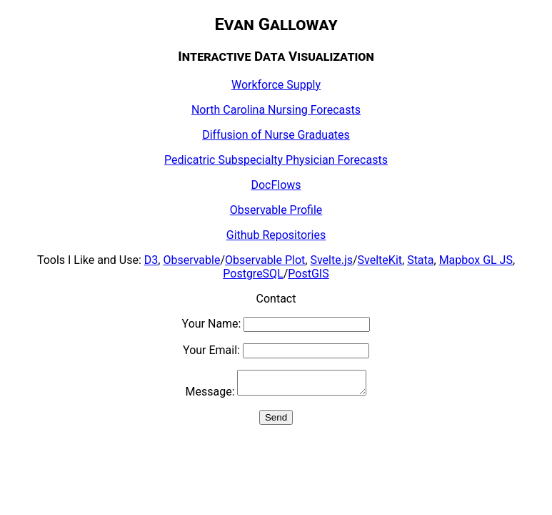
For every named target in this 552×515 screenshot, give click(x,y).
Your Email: (276, 350)
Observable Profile (276, 210)
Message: (276, 396)
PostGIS (308, 273)
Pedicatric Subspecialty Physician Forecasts (276, 160)
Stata (420, 260)
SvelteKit (380, 260)
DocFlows (276, 185)
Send (276, 421)
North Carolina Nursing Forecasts (276, 110)
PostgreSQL (253, 273)
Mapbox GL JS (476, 260)
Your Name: (276, 323)
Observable (191, 260)
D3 (151, 260)
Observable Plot (265, 260)
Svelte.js (331, 260)
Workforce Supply (276, 85)
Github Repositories (276, 235)
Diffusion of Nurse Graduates (276, 135)
